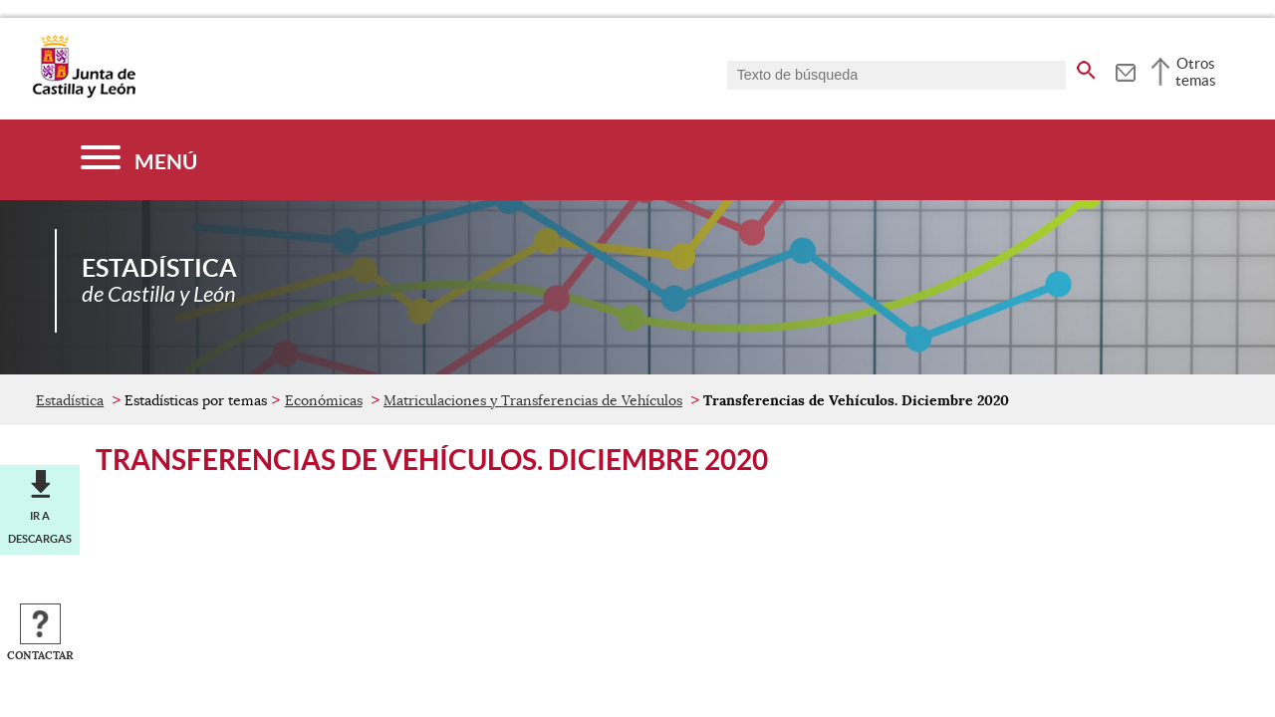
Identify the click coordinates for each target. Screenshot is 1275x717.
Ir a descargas (40, 527)
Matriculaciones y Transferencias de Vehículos (532, 400)
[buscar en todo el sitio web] (1086, 67)
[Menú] (139, 160)
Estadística (70, 400)
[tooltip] (1125, 70)
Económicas (324, 400)
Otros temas (1195, 72)
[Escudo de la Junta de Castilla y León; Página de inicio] (83, 94)
